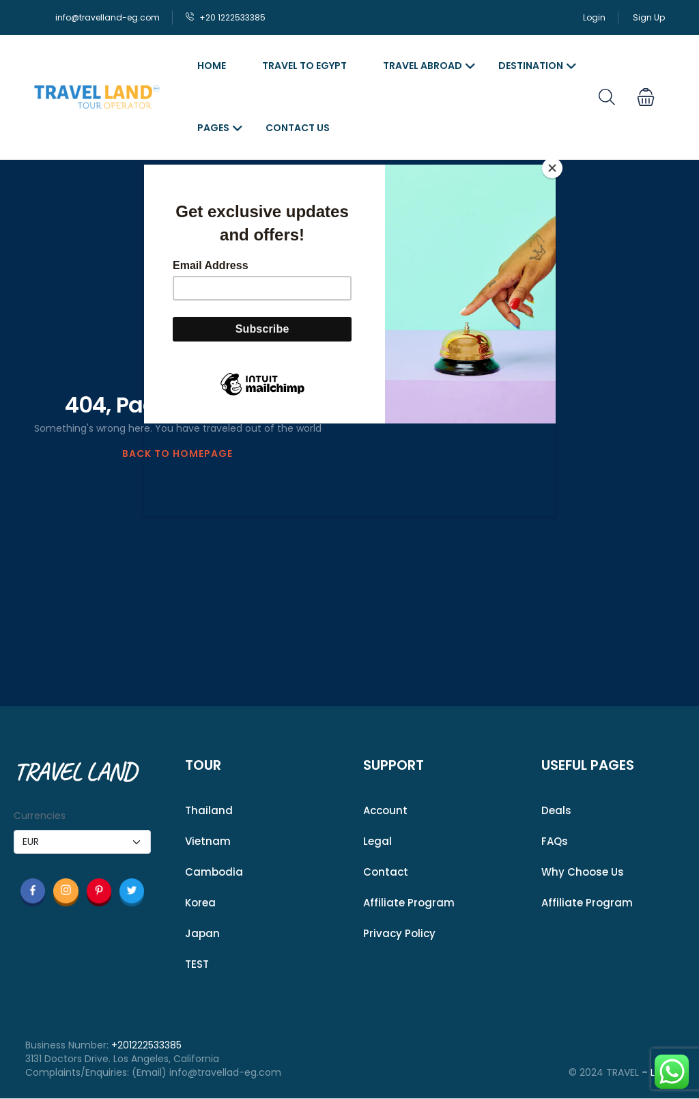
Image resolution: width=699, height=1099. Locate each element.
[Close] (552, 168)
